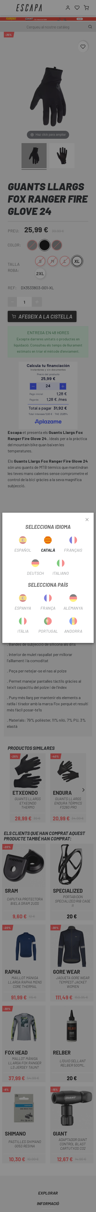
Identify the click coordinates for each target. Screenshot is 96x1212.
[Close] (87, 520)
